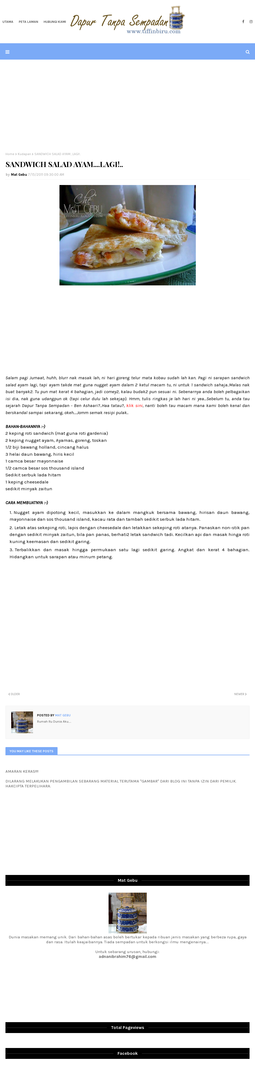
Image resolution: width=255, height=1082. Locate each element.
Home (9, 154)
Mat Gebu (19, 174)
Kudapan (24, 154)
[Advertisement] (127, 106)
